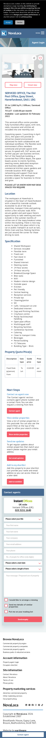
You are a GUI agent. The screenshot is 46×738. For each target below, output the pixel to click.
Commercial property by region (14, 643)
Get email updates (16, 458)
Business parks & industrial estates (16, 652)
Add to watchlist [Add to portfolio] (15, 481)
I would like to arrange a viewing (23, 600)
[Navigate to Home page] (11, 33)
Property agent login (11, 662)
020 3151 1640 (23, 510)
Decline (19, 22)
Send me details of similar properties (20, 605)
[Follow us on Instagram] (36, 705)
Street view (32, 85)
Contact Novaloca (10, 674)
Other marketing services (12, 696)
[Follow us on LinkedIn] (26, 705)
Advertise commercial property (15, 693)
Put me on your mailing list (21, 611)
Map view (13, 85)
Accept (8, 22)
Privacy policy (8, 683)
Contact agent (23, 734)
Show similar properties (18, 434)
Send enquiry (23, 619)
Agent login (38, 42)
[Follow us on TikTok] (42, 705)
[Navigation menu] (42, 33)
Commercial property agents (14, 649)
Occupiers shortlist (10, 665)
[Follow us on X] (29, 705)
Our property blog (10, 699)
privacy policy (26, 17)
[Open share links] (34, 58)
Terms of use (8, 680)
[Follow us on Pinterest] (39, 705)
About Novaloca (9, 677)
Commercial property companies (15, 646)
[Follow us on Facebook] (32, 705)
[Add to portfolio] (40, 58)
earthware (20, 730)
